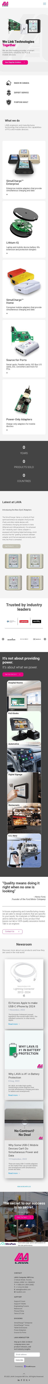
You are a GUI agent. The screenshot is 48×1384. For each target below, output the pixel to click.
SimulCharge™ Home (21, 1325)
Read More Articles (24, 1186)
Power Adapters (20, 1330)
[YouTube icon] (29, 1380)
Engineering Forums (21, 1306)
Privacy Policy (19, 1311)
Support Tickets (20, 1304)
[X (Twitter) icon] (27, 1380)
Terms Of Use (19, 1313)
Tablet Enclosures (20, 1328)
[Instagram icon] (24, 1380)
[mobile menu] (44, 4)
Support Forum (19, 1301)
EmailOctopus (30, 1366)
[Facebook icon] (21, 1380)
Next (45, 639)
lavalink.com (21, 1292)
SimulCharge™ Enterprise (23, 1323)
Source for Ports (20, 1332)
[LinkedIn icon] (19, 1380)
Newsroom (18, 1309)
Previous (3, 639)
